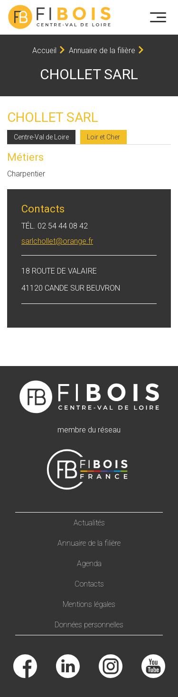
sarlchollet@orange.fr (57, 241)
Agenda (89, 563)
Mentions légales (89, 604)
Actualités (89, 522)
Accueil (44, 50)
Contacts (89, 583)
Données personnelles (89, 624)
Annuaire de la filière (102, 50)
